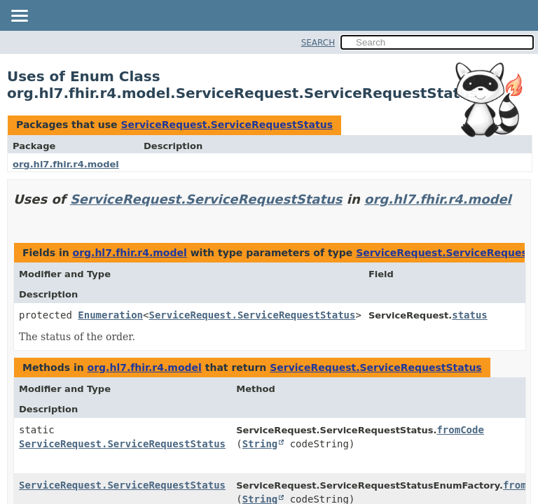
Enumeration (110, 315)
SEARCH (318, 43)
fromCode (459, 429)
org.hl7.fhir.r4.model (66, 164)
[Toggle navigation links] (19, 17)
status (470, 315)
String (260, 443)
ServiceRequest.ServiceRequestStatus (226, 124)
